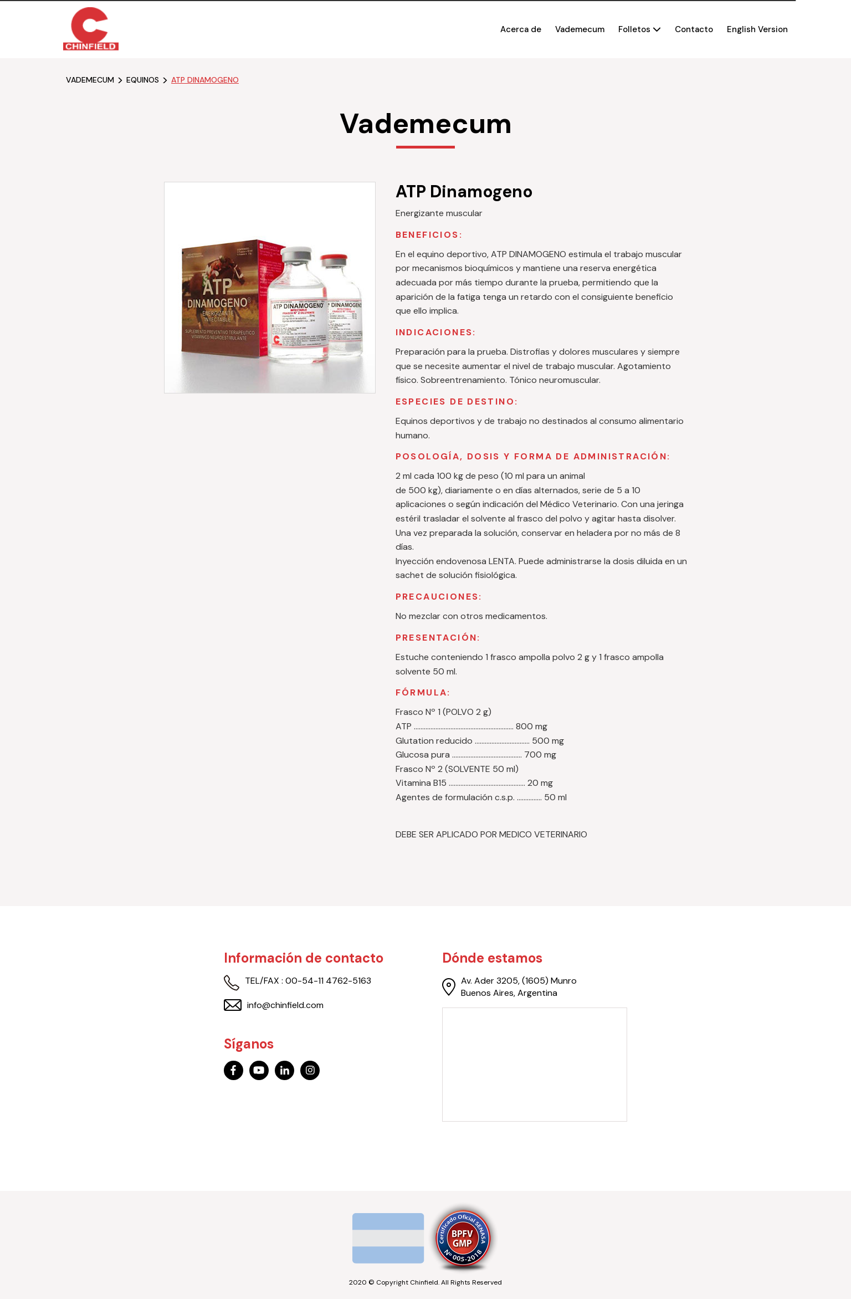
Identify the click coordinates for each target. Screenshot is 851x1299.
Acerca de (520, 29)
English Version (757, 29)
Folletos (639, 29)
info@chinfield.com (274, 1005)
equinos (142, 80)
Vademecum (579, 29)
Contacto (694, 29)
